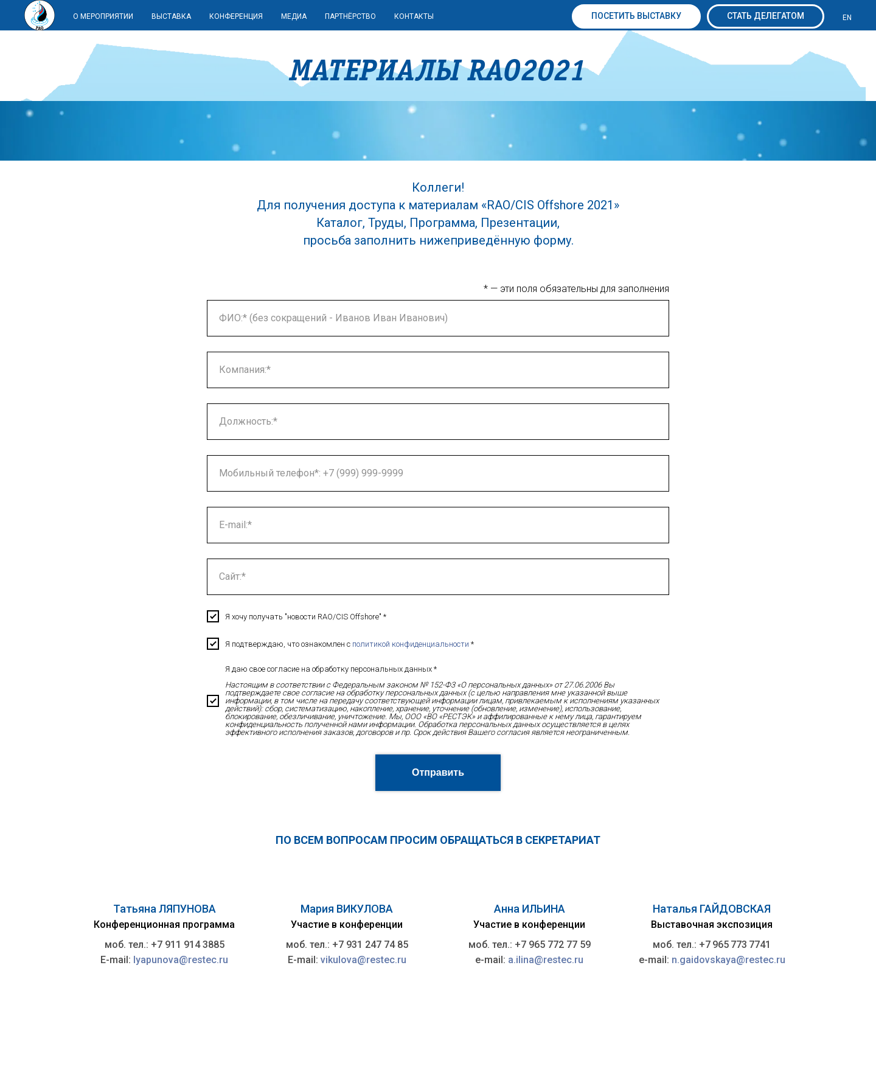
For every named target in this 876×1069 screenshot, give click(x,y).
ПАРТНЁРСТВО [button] (350, 16)
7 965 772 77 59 (556, 944)
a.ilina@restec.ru (545, 960)
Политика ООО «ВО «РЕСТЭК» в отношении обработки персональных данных (657, 1027)
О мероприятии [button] (103, 16)
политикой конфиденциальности (410, 644)
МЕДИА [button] (294, 16)
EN (847, 17)
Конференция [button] (236, 16)
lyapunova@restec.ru (180, 960)
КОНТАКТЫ (414, 16)
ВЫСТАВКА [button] (171, 16)
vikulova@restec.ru (363, 960)
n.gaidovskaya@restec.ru (728, 960)
